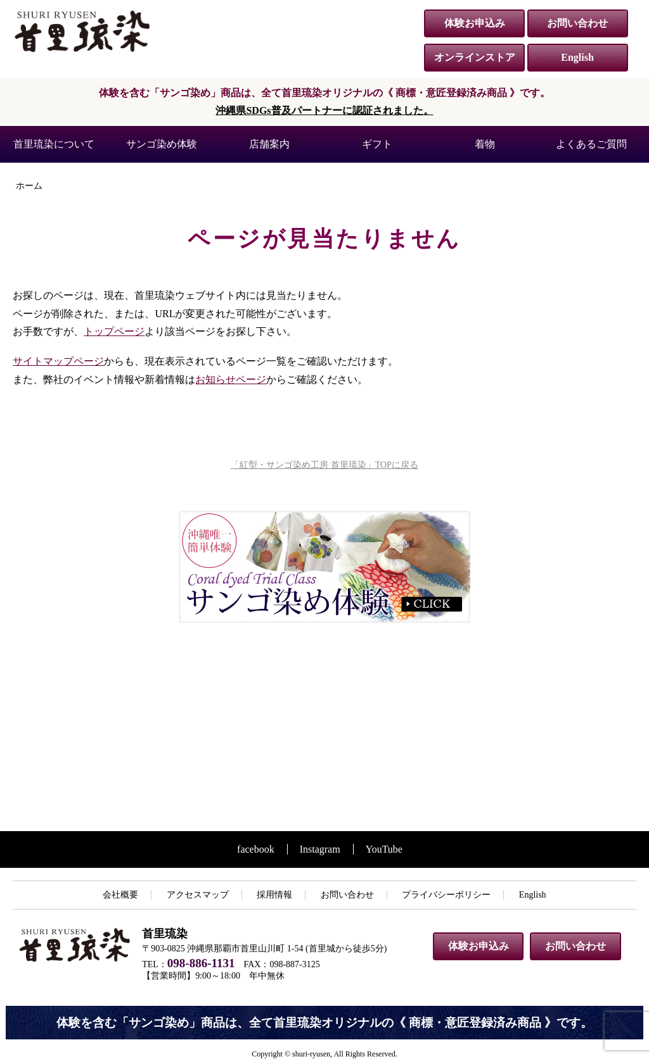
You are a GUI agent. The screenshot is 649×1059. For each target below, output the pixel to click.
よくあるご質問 (591, 144)
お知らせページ (230, 379)
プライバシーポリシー (446, 894)
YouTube (384, 849)
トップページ (114, 331)
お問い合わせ (577, 23)
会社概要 (120, 894)
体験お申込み (474, 23)
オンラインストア (474, 57)
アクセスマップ (198, 894)
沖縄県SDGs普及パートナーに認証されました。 (324, 110)
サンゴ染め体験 (161, 144)
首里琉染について (53, 144)
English (577, 57)
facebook (255, 849)
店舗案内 (269, 144)
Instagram (320, 849)
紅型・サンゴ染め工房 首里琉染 (82, 31)
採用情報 (274, 894)
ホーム (29, 186)
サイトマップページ (58, 361)
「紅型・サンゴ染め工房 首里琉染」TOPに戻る (324, 465)
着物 (485, 144)
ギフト (377, 144)
